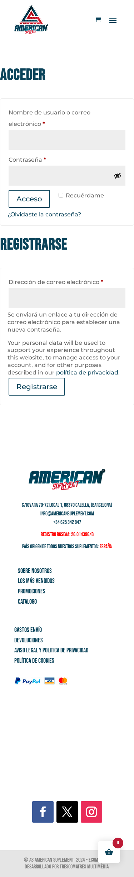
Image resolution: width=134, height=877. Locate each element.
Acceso (29, 199)
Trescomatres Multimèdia (85, 866)
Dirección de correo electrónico (67, 280)
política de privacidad (87, 372)
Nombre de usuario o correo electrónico (49, 118)
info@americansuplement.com (67, 513)
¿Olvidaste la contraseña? (44, 214)
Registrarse (36, 386)
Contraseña (43, 158)
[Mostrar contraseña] (117, 176)
